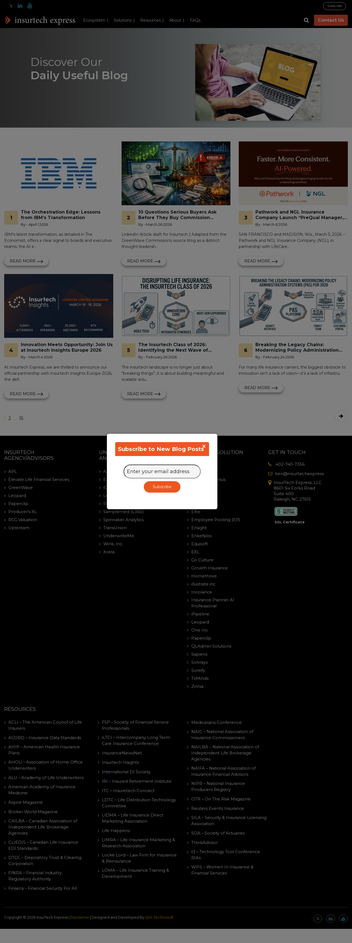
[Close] (204, 446)
